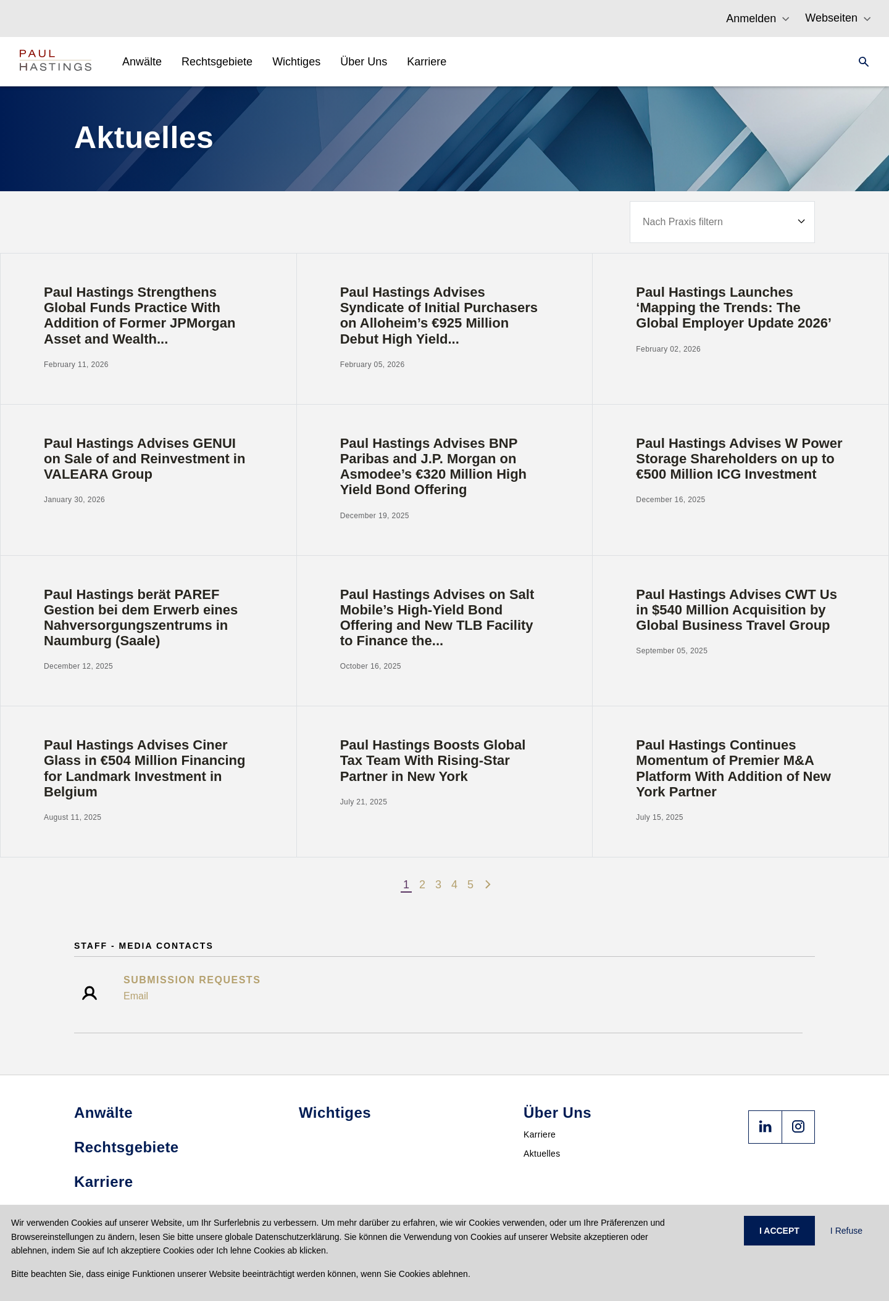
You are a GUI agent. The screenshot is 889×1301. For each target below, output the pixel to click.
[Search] (860, 61)
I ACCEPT (779, 1231)
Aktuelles (542, 1154)
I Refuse (846, 1231)
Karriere (540, 1134)
